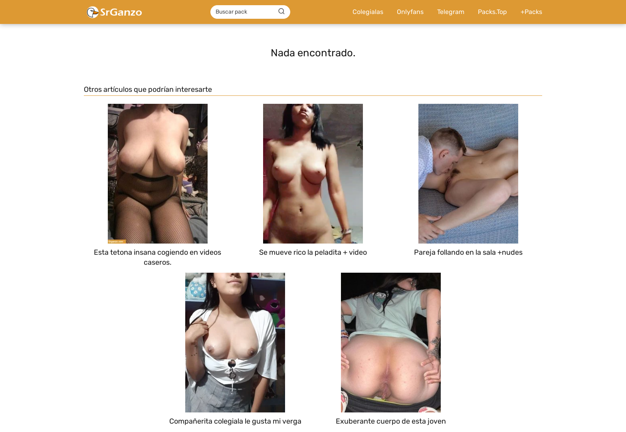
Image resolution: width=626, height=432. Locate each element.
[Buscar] (281, 11)
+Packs (531, 12)
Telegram (450, 12)
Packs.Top (492, 12)
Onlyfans (410, 12)
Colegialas (368, 12)
